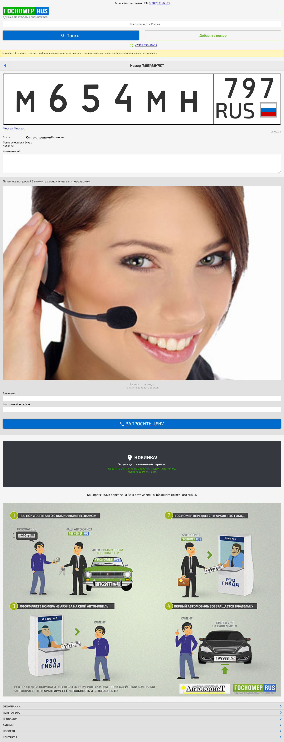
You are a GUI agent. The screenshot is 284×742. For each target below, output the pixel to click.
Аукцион (9, 724)
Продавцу (10, 718)
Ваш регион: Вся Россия (145, 24)
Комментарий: (12, 151)
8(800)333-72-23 (159, 3)
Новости (9, 731)
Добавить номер (213, 35)
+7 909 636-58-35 (146, 45)
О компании (11, 706)
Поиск (73, 35)
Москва (8, 128)
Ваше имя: (9, 393)
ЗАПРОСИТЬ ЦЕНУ (145, 423)
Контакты (10, 737)
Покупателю (11, 712)
